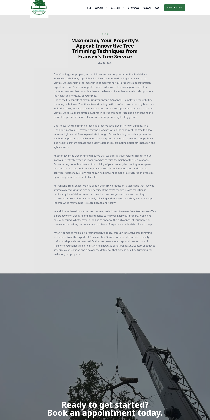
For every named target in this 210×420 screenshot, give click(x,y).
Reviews (147, 12)
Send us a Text (174, 11)
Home (88, 12)
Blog (157, 12)
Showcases (133, 12)
